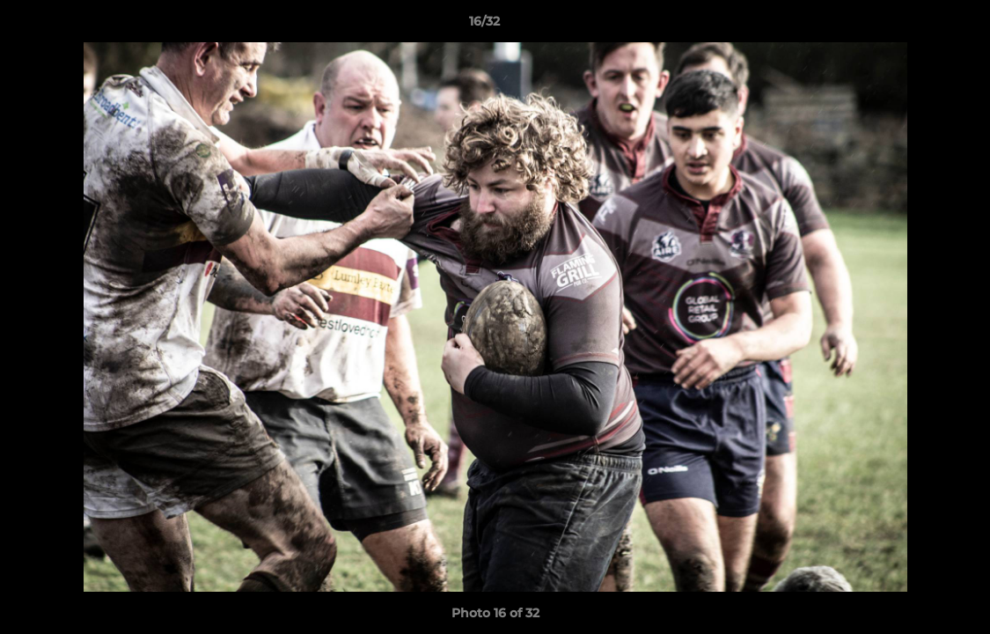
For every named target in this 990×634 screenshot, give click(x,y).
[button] (916, 25)
